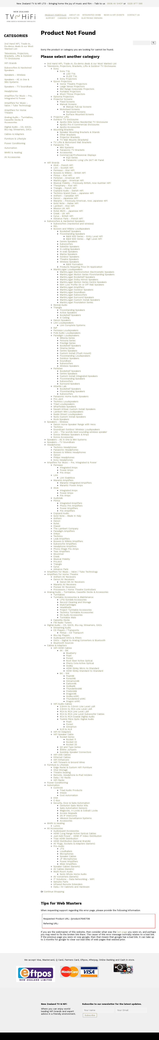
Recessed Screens (75, 112)
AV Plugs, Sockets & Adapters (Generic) (74, 843)
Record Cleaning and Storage (75, 602)
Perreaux (58, 465)
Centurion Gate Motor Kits (74, 805)
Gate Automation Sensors (73, 808)
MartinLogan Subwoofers (73, 294)
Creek (56, 556)
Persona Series (67, 340)
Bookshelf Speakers (70, 231)
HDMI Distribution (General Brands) (72, 841)
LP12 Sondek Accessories (73, 599)
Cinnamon (71, 726)
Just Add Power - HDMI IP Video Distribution (77, 836)
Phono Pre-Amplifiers (71, 505)
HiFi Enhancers (61, 759)
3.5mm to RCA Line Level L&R (76, 709)
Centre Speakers (68, 241)
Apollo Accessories (70, 127)
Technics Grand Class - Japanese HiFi (73, 193)
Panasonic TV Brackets (72, 150)
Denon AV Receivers (63, 579)
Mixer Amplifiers (68, 864)
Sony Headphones (63, 460)
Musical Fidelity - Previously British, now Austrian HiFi (82, 183)
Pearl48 (70, 676)
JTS (62, 848)
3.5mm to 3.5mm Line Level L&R (77, 706)
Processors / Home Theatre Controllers (74, 589)
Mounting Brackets (63, 129)
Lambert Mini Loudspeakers (68, 411)
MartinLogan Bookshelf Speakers (77, 277)
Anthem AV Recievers (64, 577)
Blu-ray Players (61, 635)
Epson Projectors (62, 81)
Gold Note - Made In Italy (67, 516)
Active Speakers (68, 312)
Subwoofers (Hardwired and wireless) (73, 223)
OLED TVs (71, 76)
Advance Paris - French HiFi (68, 218)
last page (122, 932)
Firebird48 (71, 691)
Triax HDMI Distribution (65, 838)
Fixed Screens (67, 101)
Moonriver (58, 554)
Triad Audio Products (71, 790)
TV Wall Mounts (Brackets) (74, 139)
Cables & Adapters (14, 134)
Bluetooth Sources (63, 643)
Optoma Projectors (63, 96)
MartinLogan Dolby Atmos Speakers (79, 279)
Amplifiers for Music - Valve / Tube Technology (17, 104)
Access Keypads (68, 813)
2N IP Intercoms (68, 815)
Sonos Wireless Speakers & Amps (71, 434)
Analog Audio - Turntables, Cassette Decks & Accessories (18, 120)
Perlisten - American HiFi (66, 178)
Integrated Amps (69, 467)
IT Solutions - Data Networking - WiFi (73, 879)
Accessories (66, 152)
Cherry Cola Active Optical (80, 663)
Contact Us (133, 15)
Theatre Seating (62, 772)
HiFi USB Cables (62, 754)
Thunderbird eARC (75, 698)
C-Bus (56, 800)
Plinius (56, 500)
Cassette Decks (61, 620)
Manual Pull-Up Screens (78, 106)
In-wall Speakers (69, 251)
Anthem (57, 518)
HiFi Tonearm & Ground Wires (69, 762)
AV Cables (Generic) (63, 869)
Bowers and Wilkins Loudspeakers (71, 228)
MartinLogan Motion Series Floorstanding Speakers (87, 274)
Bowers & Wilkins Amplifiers (68, 541)
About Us (74, 15)
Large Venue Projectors (72, 86)
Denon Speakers (62, 320)
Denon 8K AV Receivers (72, 582)
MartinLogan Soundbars (72, 292)
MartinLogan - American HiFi (68, 180)
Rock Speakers (61, 419)
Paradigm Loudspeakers (66, 335)
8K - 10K (64, 673)
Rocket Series (67, 737)
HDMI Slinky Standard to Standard (84, 671)
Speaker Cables (68, 856)
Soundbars (65, 361)
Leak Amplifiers (61, 538)
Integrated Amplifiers (71, 503)
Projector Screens (62, 99)
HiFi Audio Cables (62, 704)
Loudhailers (66, 851)
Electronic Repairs (92, 18)
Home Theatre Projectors (73, 84)
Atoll (55, 488)
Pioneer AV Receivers (64, 587)
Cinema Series (67, 348)
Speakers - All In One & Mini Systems (16, 80)
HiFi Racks (58, 780)
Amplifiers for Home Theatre (15, 111)
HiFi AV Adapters (62, 731)
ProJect (57, 561)
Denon (56, 455)
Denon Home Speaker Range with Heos (74, 424)
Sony (56, 68)
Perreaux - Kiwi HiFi (64, 170)
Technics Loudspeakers (65, 401)
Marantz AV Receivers (64, 584)
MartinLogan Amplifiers (72, 287)
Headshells (65, 607)
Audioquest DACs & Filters (67, 637)
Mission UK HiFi (61, 208)
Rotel (56, 523)
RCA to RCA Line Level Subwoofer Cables (82, 714)
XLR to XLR (66, 729)
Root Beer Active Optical (79, 660)
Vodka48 (70, 686)
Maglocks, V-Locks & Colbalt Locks (79, 810)
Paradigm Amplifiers (64, 531)
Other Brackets (68, 134)
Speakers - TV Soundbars (18, 86)
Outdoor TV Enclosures (65, 119)
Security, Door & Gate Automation (71, 803)
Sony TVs (65, 71)
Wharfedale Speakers (64, 406)
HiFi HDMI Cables (62, 648)
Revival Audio (60, 305)
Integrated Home (91, 15)
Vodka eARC (72, 696)
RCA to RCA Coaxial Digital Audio (77, 716)
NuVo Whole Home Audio (73, 874)
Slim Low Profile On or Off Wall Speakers (82, 284)
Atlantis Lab (59, 386)
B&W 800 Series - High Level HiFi (84, 239)
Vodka (69, 665)
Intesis (63, 792)
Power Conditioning (14, 143)
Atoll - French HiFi (63, 165)
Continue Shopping (54, 891)
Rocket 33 (71, 744)
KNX (55, 798)
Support (50, 18)
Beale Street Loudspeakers (68, 414)
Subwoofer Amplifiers (65, 543)
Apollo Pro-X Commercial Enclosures (79, 124)
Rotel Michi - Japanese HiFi (68, 211)
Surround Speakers (70, 383)
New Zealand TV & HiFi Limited (88, 1036)
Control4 (58, 787)
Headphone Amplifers (64, 546)
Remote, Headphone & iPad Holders (72, 775)
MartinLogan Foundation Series (76, 302)
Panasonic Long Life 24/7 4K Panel (85, 160)
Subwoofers (66, 244)
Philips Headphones (63, 457)
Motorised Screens (70, 109)
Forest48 (71, 678)
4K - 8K (64, 650)
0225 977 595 (135, 3)
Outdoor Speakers (69, 256)
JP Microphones (68, 859)
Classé (56, 526)
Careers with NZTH (68, 18)
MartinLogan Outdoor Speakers (76, 289)
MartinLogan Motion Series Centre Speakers (83, 282)
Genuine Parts (60, 881)
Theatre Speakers (69, 259)
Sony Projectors (68, 78)
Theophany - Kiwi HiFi (65, 185)
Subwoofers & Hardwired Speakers (17, 68)
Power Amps (66, 470)
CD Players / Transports (66, 630)
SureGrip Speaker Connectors (75, 752)
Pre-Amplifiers (67, 510)
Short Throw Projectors (72, 94)
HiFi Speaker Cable (63, 734)
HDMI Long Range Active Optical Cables (74, 833)
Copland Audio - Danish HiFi (68, 190)
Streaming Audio (62, 627)
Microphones (66, 853)
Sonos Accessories (63, 437)
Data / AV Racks (62, 777)
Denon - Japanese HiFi (65, 198)
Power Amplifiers (69, 508)
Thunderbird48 (74, 688)
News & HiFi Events (114, 15)
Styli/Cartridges (68, 604)
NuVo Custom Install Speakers (69, 416)
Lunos (56, 826)
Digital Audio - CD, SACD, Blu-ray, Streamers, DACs (17, 128)
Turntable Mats (68, 617)
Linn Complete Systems (72, 325)
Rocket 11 (71, 739)
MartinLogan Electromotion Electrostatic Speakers (87, 272)
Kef (55, 327)
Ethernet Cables (62, 757)
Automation (10, 148)
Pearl (68, 655)
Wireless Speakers (69, 261)
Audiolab (58, 498)
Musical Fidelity (61, 559)
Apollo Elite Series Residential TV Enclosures (84, 122)
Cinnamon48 (72, 681)
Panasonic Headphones (65, 449)
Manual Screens (68, 104)
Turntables (59, 594)
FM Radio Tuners (62, 622)
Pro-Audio (58, 846)
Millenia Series (67, 338)
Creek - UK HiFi (61, 213)
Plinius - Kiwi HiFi (62, 175)
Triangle (57, 307)
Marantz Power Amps (71, 485)
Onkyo (56, 533)
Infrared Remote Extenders (67, 884)
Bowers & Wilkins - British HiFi (69, 173)
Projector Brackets (70, 137)
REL (55, 226)
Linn (55, 475)
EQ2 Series (72, 157)
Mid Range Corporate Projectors (77, 89)
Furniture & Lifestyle (15, 138)
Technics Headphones (65, 447)
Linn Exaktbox (67, 477)
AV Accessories (12, 157)
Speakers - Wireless (15, 75)
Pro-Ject (58, 399)
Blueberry (71, 653)
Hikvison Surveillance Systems (76, 818)
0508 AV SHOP (115, 3)
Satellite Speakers (69, 246)
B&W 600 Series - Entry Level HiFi (84, 236)
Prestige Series (67, 343)
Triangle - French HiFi (64, 188)
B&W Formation (74, 264)
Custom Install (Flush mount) (75, 353)
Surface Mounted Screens (80, 114)
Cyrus (56, 566)
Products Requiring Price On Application (81, 267)
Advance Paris (60, 569)
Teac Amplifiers (61, 551)
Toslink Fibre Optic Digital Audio (77, 719)
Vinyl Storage (60, 770)
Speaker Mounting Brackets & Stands (80, 132)
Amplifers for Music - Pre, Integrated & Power (18, 97)
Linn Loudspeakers (63, 322)
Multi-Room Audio (63, 871)
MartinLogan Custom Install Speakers (80, 300)
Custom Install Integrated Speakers (79, 376)
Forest (69, 658)
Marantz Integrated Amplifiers (76, 482)
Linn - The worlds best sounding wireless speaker (80, 432)
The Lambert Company (65, 528)
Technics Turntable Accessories (76, 612)
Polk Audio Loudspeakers (66, 333)
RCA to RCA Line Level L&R (74, 711)
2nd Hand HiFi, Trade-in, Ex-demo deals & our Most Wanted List (18, 46)
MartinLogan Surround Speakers (77, 297)
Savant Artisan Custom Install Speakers (74, 409)
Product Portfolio (55, 15)
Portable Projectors (70, 91)
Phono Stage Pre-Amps (66, 549)
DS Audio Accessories (71, 615)
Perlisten (58, 368)
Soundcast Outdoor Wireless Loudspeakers (76, 429)
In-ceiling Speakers (70, 249)
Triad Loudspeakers (64, 404)
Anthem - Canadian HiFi (66, 195)
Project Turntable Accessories (76, 610)
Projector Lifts (61, 117)
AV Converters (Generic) (65, 876)
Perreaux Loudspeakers (65, 330)
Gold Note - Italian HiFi (65, 203)
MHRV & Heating (13, 152)
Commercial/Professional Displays (78, 155)
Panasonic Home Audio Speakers (70, 396)
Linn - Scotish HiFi (63, 167)
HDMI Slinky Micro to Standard (82, 668)
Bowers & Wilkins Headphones (69, 452)
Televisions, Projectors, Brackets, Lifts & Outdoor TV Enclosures (18, 56)
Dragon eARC (73, 701)
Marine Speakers (68, 254)
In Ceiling (64, 317)
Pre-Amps (65, 472)
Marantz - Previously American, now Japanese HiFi (80, 200)
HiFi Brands (10, 63)
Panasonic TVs (61, 145)
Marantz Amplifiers (63, 480)
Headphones (11, 91)
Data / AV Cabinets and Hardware (71, 886)
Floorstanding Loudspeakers (75, 355)
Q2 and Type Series (70, 747)
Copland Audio (61, 513)
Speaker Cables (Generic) (66, 866)
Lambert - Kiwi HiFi (64, 206)
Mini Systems (67, 147)
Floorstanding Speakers (72, 233)
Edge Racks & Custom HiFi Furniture (72, 767)
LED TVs (70, 73)
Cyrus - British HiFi (63, 216)
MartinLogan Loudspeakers (67, 269)
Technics (58, 427)
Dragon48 (71, 693)
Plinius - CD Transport (71, 632)
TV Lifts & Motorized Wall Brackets (72, 142)
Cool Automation (69, 795)
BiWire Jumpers (68, 749)
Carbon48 (71, 683)
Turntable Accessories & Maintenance (73, 597)
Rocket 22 (71, 742)
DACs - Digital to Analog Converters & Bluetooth (79, 640)
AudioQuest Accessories (66, 831)
